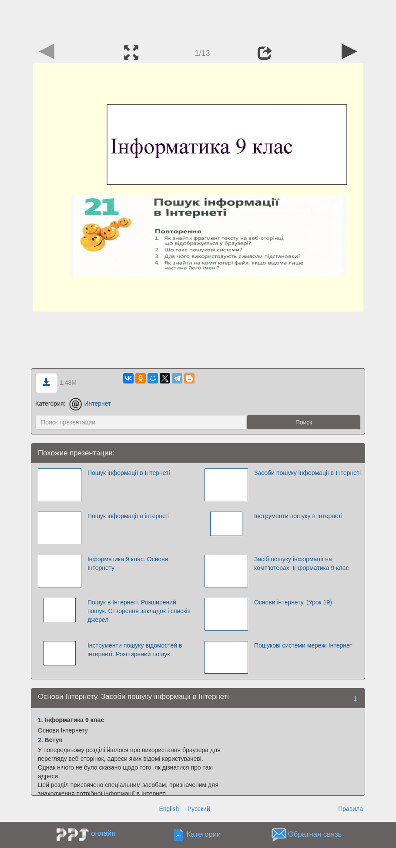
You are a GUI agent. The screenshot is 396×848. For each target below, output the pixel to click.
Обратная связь (315, 835)
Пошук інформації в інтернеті (128, 515)
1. (40, 719)
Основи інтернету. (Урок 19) (293, 602)
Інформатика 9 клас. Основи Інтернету (127, 563)
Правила (350, 808)
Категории (204, 835)
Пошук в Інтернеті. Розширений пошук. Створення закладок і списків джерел (139, 611)
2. (40, 739)
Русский (199, 808)
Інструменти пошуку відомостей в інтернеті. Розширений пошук (134, 650)
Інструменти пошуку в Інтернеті (298, 515)
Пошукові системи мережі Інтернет (303, 645)
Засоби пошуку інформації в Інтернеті (307, 472)
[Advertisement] (198, 19)
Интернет (90, 403)
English (169, 808)
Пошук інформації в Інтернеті (128, 472)
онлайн (103, 833)
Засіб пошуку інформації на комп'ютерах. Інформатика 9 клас (301, 563)
